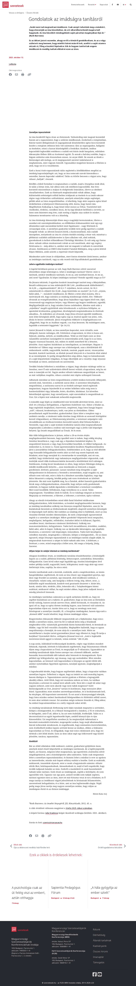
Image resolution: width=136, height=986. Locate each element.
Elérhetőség (99, 935)
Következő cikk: (110, 846)
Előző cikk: (32, 846)
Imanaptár (98, 957)
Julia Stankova (51, 813)
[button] (29, 74)
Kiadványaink (100, 946)
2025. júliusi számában (79, 808)
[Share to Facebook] (11, 74)
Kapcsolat (104, 4)
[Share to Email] (17, 74)
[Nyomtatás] (24, 74)
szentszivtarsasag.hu (52, 822)
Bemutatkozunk (77, 4)
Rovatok (91, 4)
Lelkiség (12, 64)
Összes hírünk (32, 12)
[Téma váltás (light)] (124, 4)
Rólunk (96, 929)
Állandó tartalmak (102, 940)
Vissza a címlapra (16, 12)
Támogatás (98, 962)
